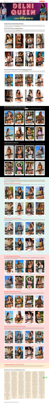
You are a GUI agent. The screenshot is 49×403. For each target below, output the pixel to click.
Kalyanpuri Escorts (21, 381)
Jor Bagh (7, 399)
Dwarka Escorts (14, 377)
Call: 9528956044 (42, 1)
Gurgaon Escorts (14, 393)
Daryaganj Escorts (7, 393)
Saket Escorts (34, 389)
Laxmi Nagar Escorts (21, 392)
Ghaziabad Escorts (14, 385)
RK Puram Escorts (35, 385)
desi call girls (26, 108)
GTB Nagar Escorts (14, 392)
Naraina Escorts (28, 387)
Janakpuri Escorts (21, 377)
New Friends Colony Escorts (28, 392)
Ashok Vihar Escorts (7, 377)
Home (15, 1)
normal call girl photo (25, 70)
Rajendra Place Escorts (34, 381)
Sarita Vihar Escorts (35, 392)
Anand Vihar (21, 395)
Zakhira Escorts (41, 393)
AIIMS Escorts (7, 373)
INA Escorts (21, 373)
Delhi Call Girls (22, 1)
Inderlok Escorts (21, 374)
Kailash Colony (28, 396)
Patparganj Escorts (35, 377)
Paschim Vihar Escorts (34, 374)
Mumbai (42, 395)
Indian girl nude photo (15, 327)
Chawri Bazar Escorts (7, 387)
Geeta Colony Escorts (14, 384)
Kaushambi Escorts (21, 388)
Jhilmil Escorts (21, 378)
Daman (14, 396)
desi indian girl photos (17, 26)
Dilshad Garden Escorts (14, 374)
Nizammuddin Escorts (27, 393)
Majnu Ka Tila (34, 396)
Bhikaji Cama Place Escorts (7, 381)
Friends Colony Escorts (14, 381)
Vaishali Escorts (41, 385)
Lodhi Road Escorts (21, 393)
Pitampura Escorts (35, 378)
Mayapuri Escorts (28, 374)
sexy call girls (6, 293)
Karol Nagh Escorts (21, 385)
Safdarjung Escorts (35, 388)
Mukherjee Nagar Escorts (28, 381)
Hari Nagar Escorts (14, 395)
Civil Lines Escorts (7, 390)
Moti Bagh (7, 396)
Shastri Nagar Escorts (41, 373)
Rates (28, 1)
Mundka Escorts (28, 383)
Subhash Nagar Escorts (41, 378)
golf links (35, 395)
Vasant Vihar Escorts (41, 388)
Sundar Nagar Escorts (41, 381)
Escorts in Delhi (18, 30)
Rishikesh (42, 396)
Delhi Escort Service (16, 402)
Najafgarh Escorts (28, 386)
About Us (18, 1)
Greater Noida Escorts (14, 389)
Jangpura (28, 397)
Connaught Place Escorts (7, 392)
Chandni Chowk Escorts (7, 386)
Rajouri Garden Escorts (34, 384)
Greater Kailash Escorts (14, 388)
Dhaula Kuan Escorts (14, 373)
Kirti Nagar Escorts (21, 389)
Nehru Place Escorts (28, 390)
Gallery (26, 1)
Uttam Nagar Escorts (41, 384)
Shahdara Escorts (35, 393)
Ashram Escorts (7, 378)
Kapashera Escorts (21, 384)
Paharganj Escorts (35, 373)
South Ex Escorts (42, 377)
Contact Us (31, 1)
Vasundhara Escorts (41, 389)
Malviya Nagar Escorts (28, 373)
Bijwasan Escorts (7, 383)
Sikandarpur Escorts (41, 374)
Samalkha (7, 397)
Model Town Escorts (28, 378)
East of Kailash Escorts (14, 378)
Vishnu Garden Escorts (41, 392)
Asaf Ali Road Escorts (7, 374)
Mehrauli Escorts (28, 377)
